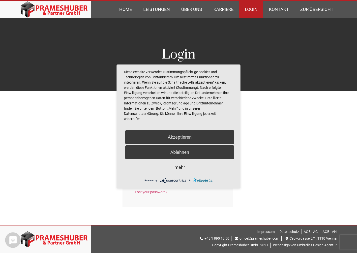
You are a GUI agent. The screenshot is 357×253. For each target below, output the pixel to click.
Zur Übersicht (316, 9)
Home (125, 9)
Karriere (223, 9)
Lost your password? (151, 192)
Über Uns (191, 9)
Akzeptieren (180, 137)
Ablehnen (179, 152)
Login (251, 9)
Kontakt (279, 9)
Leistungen (156, 9)
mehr (180, 167)
